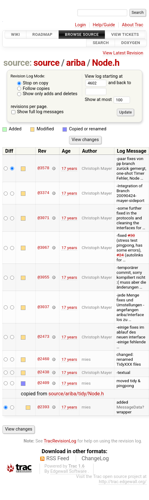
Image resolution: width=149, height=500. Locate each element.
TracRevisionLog (60, 441)
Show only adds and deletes (47, 93)
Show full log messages (37, 111)
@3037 (43, 307)
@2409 (43, 383)
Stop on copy (32, 83)
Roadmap (42, 34)
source (46, 63)
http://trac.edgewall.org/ (123, 481)
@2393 (43, 407)
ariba (76, 63)
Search (101, 43)
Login (80, 25)
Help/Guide (104, 25)
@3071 (43, 218)
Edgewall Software (68, 471)
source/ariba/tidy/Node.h (76, 394)
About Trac (132, 25)
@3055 (43, 277)
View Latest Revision (123, 53)
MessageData (129, 407)
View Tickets (125, 34)
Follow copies (33, 88)
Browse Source (82, 34)
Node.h (106, 63)
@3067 (43, 247)
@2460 (43, 359)
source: (17, 63)
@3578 (43, 168)
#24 (120, 254)
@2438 (43, 372)
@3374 (43, 193)
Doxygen (130, 43)
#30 (131, 235)
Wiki (15, 34)
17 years (69, 168)
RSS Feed (57, 458)
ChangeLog (95, 458)
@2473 (43, 337)
